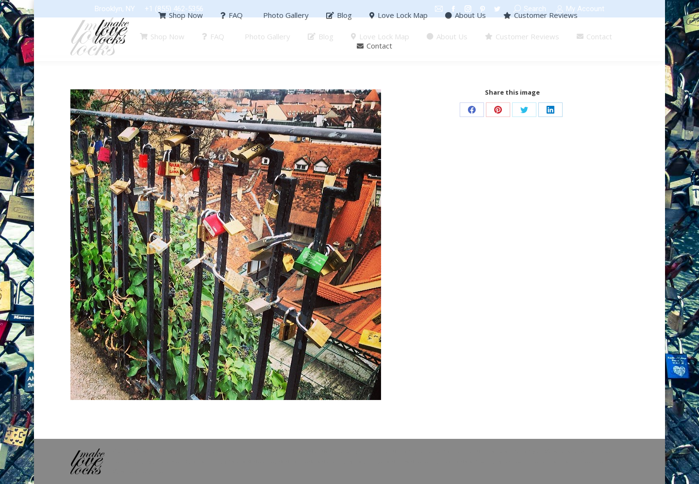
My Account (580, 9)
